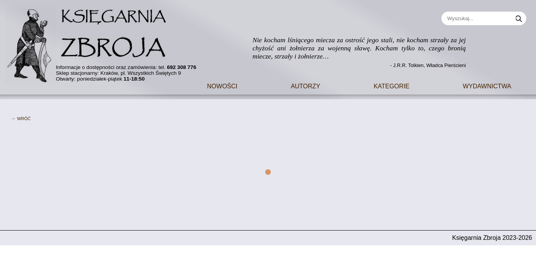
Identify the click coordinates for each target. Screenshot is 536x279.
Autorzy (305, 85)
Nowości (222, 85)
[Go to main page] (91, 41)
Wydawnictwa (487, 85)
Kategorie (391, 85)
